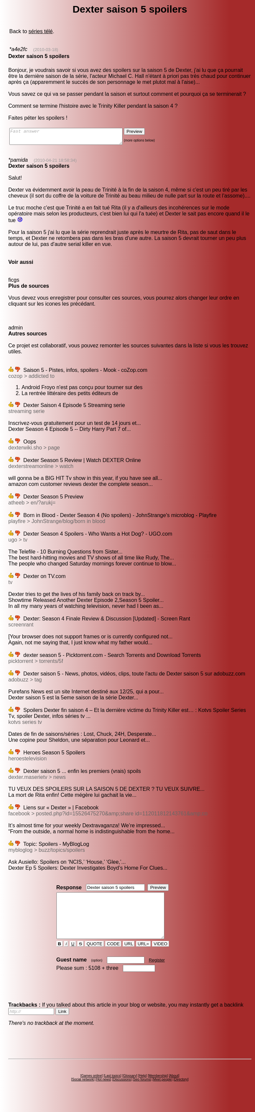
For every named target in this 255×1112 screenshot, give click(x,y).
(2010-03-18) (45, 49)
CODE (113, 955)
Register (157, 971)
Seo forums (141, 1091)
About (174, 1087)
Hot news (103, 1091)
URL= (143, 955)
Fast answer (72, 138)
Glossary (129, 1087)
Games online (91, 1087)
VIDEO (160, 955)
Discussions (121, 1091)
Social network (83, 1091)
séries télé (41, 31)
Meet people (162, 1091)
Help (142, 1087)
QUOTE (94, 955)
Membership (158, 1087)
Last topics (113, 1087)
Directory (181, 1091)
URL (128, 955)
